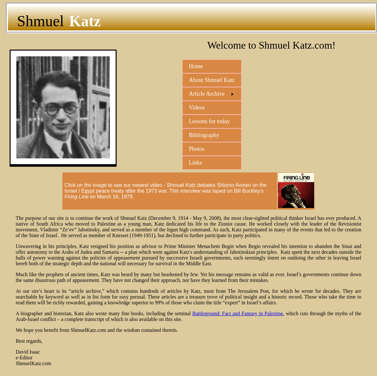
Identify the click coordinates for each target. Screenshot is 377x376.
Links (195, 162)
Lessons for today (209, 121)
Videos (197, 107)
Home (196, 66)
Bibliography (204, 135)
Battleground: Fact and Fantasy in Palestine (237, 313)
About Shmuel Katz (212, 80)
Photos (197, 149)
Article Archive (207, 94)
